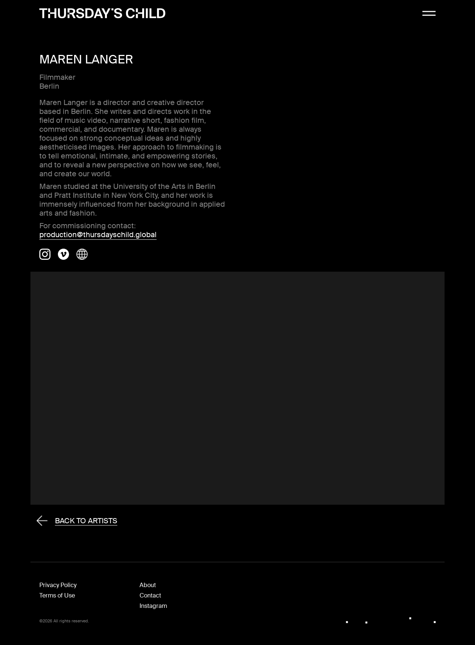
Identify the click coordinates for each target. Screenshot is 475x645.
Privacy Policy (57, 585)
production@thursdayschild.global (98, 234)
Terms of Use (57, 595)
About (148, 585)
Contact (150, 595)
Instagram (153, 606)
